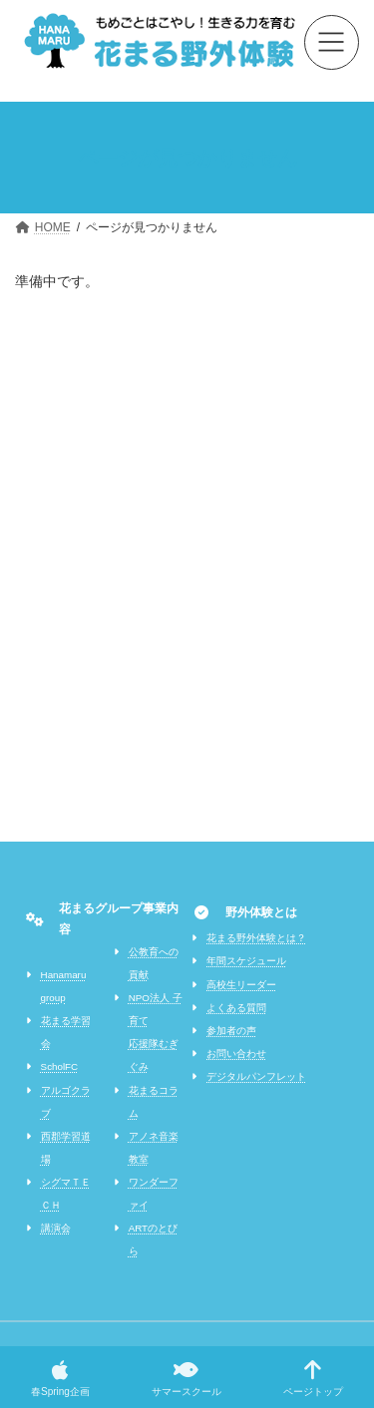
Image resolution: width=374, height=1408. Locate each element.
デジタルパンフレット (256, 1076)
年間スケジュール (246, 960)
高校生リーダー (241, 984)
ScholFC (60, 1066)
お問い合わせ (236, 1053)
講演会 (56, 1228)
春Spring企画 (60, 1378)
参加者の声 (231, 1030)
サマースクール (186, 1378)
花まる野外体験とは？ (256, 937)
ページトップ (313, 1378)
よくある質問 (236, 1007)
